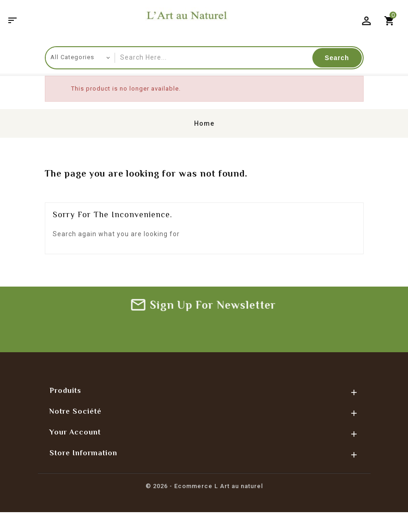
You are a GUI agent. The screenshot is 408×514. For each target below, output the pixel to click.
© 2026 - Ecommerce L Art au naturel (204, 486)
